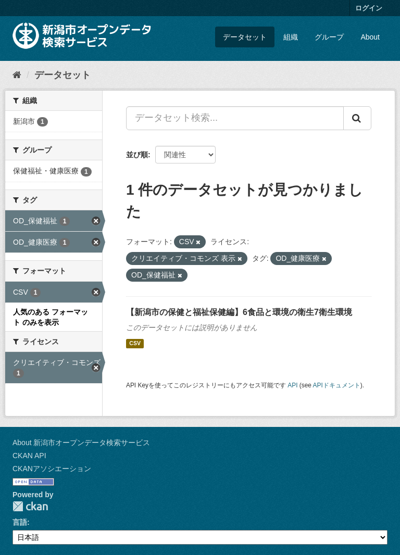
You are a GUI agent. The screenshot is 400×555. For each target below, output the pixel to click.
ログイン (368, 8)
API (292, 385)
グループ (329, 37)
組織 (290, 37)
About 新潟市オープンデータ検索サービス (81, 442)
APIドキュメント (336, 385)
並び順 (137, 154)
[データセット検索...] (235, 118)
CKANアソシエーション (51, 468)
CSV (135, 343)
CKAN (30, 506)
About (370, 37)
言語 (19, 522)
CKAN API (29, 455)
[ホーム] (16, 75)
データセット (245, 37)
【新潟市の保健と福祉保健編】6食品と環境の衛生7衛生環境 (239, 312)
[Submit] (357, 118)
